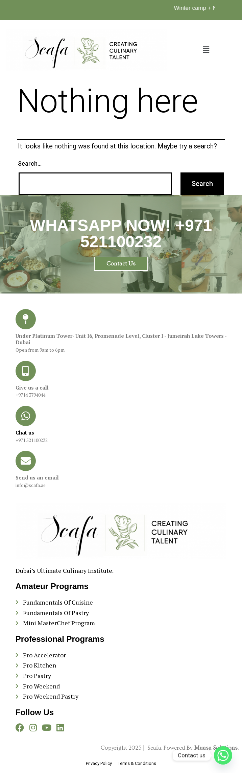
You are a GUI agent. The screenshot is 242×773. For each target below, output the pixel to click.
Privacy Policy (99, 763)
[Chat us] (26, 416)
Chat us (25, 432)
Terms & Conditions (137, 763)
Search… (30, 163)
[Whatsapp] (223, 755)
